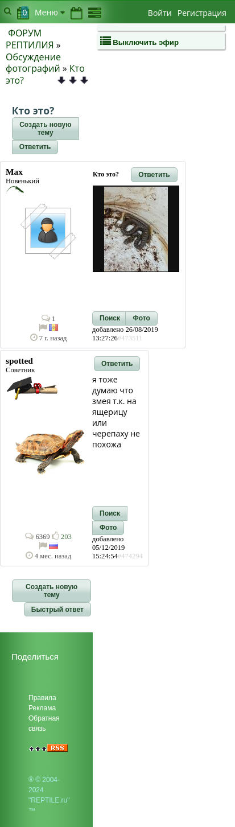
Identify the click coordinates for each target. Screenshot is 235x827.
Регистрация (202, 12)
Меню (50, 12)
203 (62, 537)
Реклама (42, 708)
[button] (45, 128)
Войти (160, 12)
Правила (42, 698)
